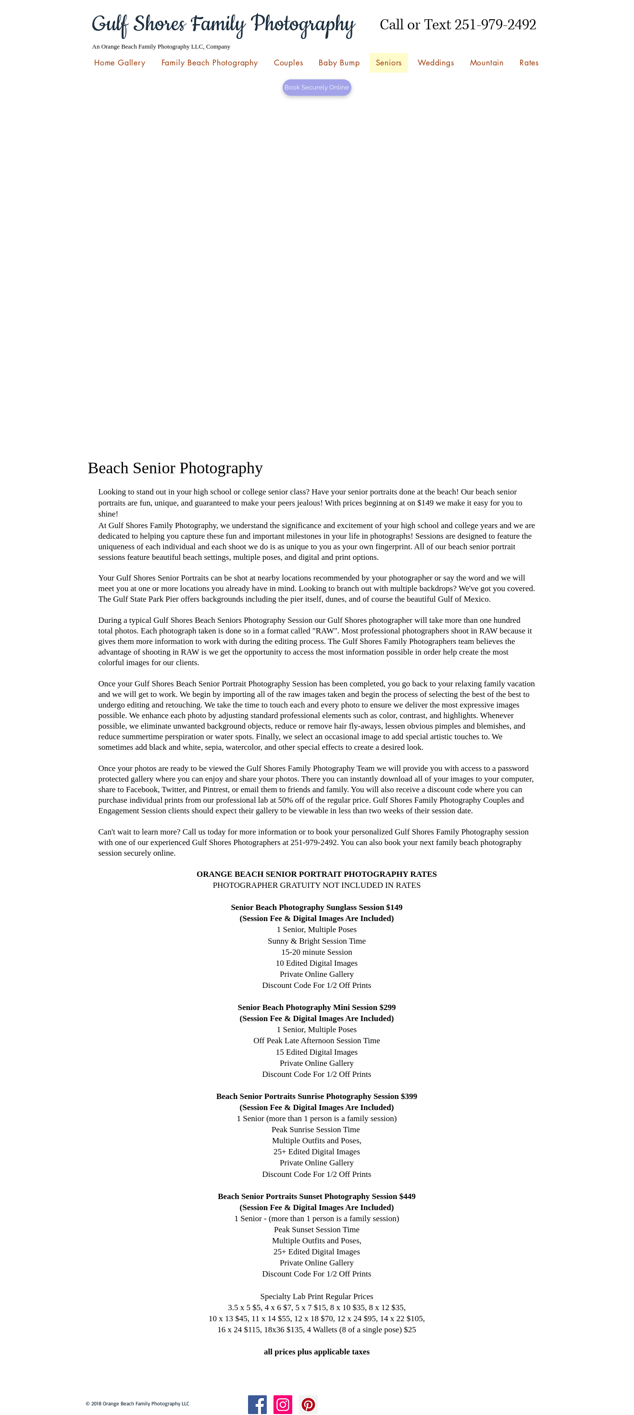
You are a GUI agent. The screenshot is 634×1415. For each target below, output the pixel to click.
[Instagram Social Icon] (282, 1404)
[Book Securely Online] (317, 87)
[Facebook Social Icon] (257, 1404)
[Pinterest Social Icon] (308, 1404)
